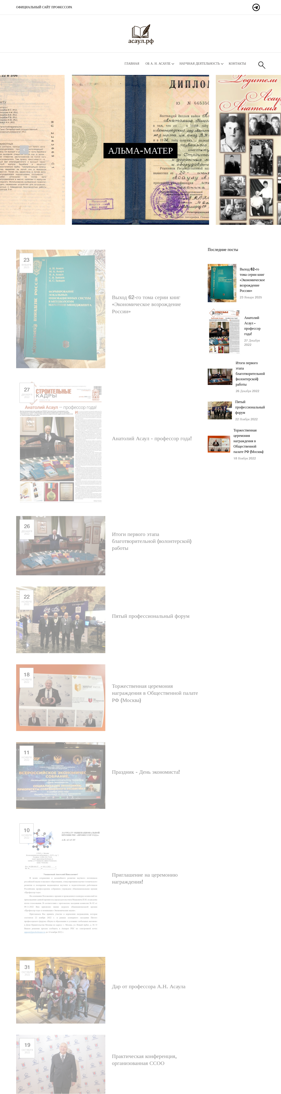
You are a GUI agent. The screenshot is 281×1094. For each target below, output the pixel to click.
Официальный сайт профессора (44, 7)
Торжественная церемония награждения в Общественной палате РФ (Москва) (155, 695)
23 (26, 264)
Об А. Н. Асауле (158, 63)
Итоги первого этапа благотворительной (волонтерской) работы (152, 543)
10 (27, 835)
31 (27, 972)
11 (27, 757)
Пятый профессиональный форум (151, 618)
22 (27, 601)
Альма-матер (141, 151)
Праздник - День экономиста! (146, 774)
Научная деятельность (199, 63)
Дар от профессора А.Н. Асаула (149, 988)
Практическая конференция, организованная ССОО (144, 1062)
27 (27, 394)
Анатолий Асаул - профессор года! (152, 440)
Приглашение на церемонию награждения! (145, 880)
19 (27, 1049)
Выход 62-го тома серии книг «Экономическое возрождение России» (146, 306)
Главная (132, 63)
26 (27, 531)
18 (27, 679)
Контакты (237, 63)
